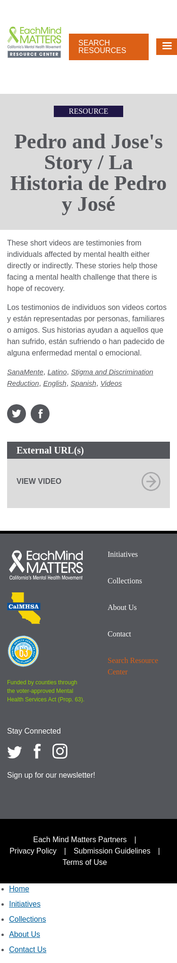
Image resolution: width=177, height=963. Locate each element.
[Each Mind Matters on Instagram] (59, 751)
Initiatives (123, 554)
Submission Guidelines (112, 851)
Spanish (83, 383)
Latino (57, 372)
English (54, 383)
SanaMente (25, 372)
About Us (122, 607)
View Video (39, 481)
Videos (111, 383)
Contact (119, 634)
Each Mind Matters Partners (79, 840)
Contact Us (27, 949)
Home (19, 889)
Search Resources (102, 47)
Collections (125, 581)
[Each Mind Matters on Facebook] (37, 751)
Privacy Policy (33, 851)
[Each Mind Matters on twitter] (14, 751)
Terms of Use (84, 862)
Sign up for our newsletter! (51, 775)
